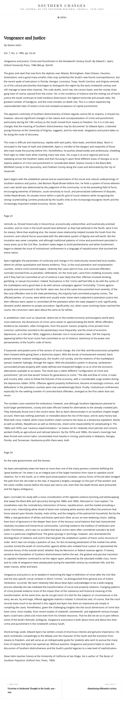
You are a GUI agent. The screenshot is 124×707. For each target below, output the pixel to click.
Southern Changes (62, 5)
